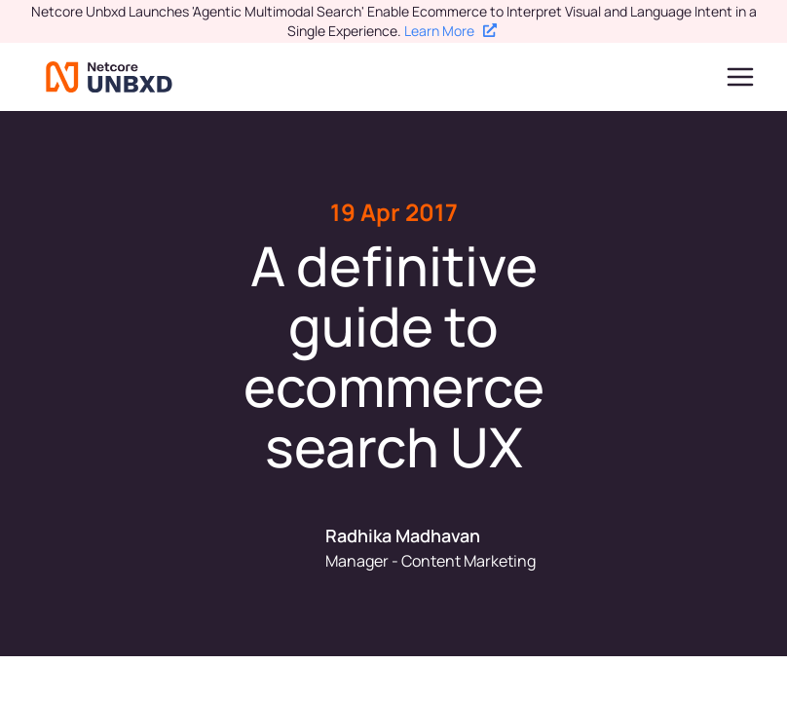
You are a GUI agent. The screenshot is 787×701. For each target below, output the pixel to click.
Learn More (450, 30)
